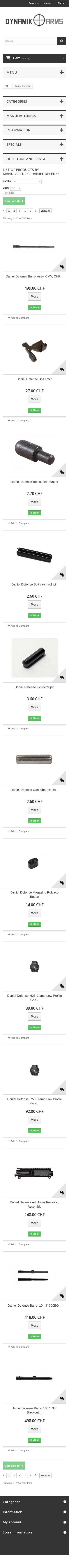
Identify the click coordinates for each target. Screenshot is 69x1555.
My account (12, 1522)
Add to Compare (19, 317)
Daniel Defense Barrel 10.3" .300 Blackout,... (34, 1410)
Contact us (34, 3)
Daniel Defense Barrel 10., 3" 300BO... (34, 1305)
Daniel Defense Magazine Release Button (34, 894)
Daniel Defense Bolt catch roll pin (34, 584)
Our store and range (26, 159)
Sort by (7, 181)
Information (18, 130)
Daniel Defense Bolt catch (35, 379)
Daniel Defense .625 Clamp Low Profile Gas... (34, 998)
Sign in (61, 3)
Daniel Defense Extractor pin (34, 687)
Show (6, 187)
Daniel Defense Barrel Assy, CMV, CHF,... (34, 276)
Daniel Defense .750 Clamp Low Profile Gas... (34, 1101)
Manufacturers (21, 116)
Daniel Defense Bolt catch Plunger (34, 482)
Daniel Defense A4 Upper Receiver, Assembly (34, 1204)
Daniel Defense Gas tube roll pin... (34, 790)
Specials (14, 144)
